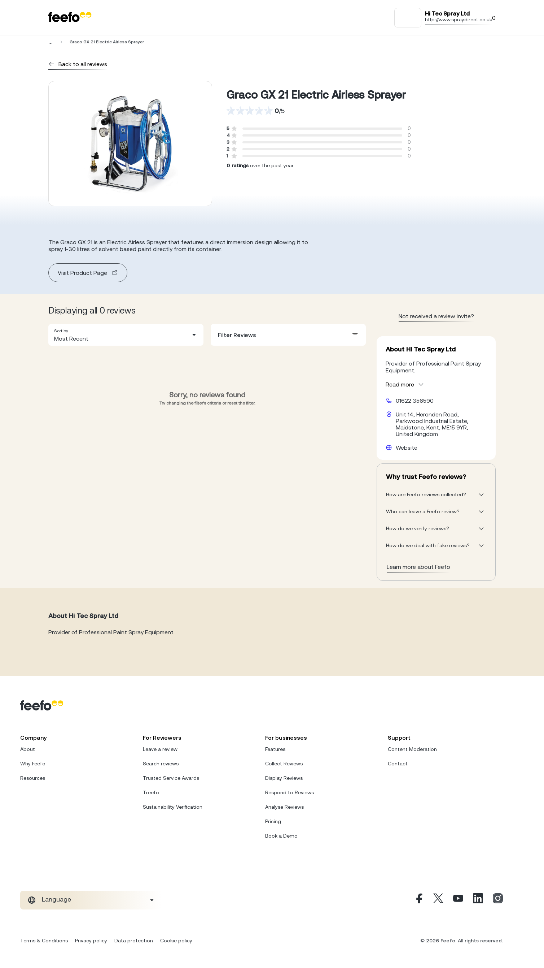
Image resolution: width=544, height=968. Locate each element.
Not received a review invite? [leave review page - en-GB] (436, 316)
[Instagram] (498, 900)
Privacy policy (91, 940)
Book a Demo (281, 836)
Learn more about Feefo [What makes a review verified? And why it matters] (418, 566)
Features (275, 749)
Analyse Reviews (284, 807)
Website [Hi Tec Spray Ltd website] (406, 447)
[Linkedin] (478, 900)
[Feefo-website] (70, 17)
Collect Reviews (284, 763)
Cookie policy (176, 940)
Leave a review (160, 749)
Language (56, 899)
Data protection (133, 940)
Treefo (151, 792)
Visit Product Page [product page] (88, 272)
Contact (398, 763)
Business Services (88, 41)
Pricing (273, 821)
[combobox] (125, 335)
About (27, 749)
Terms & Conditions (44, 940)
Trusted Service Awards (171, 778)
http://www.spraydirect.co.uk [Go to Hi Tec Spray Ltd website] (458, 19)
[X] (438, 900)
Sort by (61, 330)
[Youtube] (458, 900)
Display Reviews (284, 778)
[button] (125, 335)
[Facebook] (418, 900)
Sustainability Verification (172, 807)
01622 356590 (415, 400)
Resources (32, 778)
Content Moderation (412, 749)
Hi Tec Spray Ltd (141, 41)
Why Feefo (32, 763)
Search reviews (161, 763)
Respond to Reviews (289, 792)
